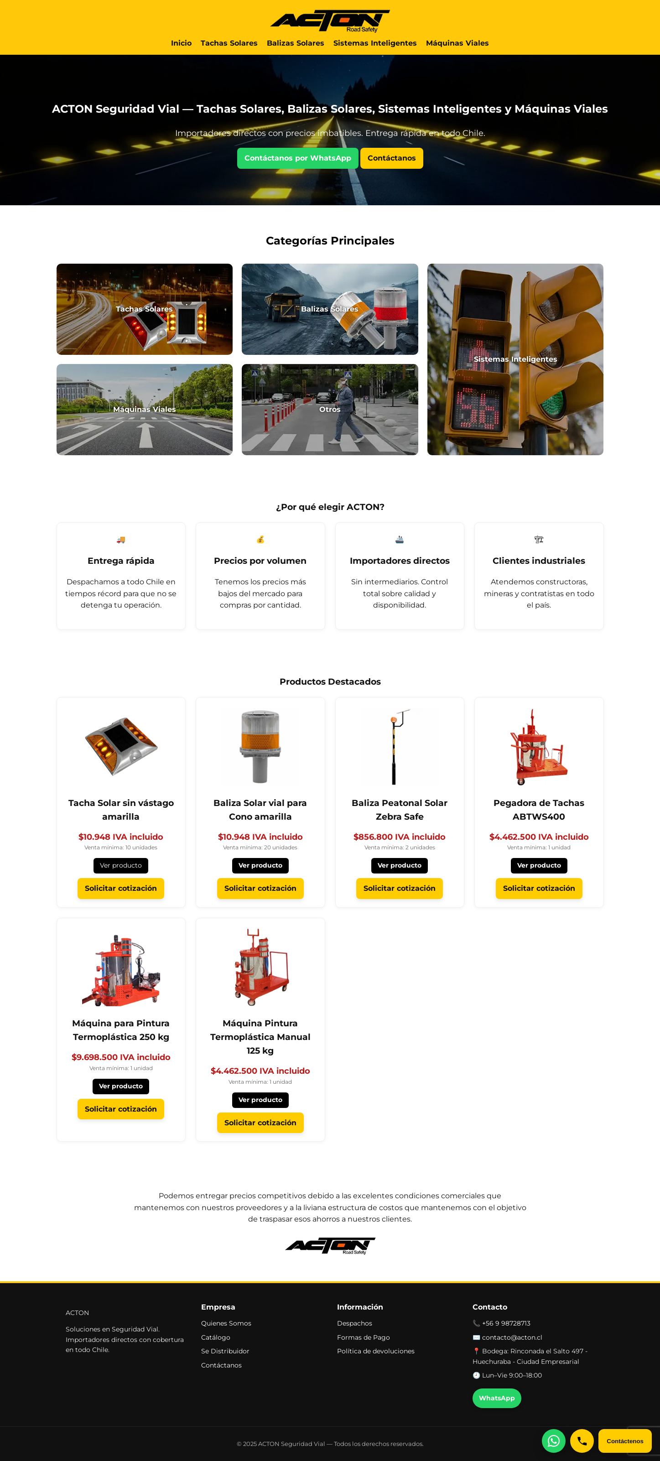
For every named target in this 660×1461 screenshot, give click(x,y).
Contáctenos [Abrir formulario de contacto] (625, 1441)
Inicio (181, 43)
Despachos (354, 1323)
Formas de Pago (363, 1337)
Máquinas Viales (457, 43)
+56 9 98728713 (506, 1323)
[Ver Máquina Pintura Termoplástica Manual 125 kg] (260, 992)
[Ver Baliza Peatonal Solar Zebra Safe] (400, 765)
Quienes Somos (226, 1323)
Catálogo (215, 1337)
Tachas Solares (229, 43)
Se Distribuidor (225, 1351)
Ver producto (121, 865)
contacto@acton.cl (512, 1337)
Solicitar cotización (121, 888)
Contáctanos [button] (221, 1365)
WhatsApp (497, 1398)
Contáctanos (392, 158)
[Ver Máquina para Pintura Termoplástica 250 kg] (121, 985)
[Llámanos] (582, 1441)
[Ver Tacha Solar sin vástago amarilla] (121, 765)
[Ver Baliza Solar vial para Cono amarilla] (260, 765)
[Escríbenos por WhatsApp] (554, 1441)
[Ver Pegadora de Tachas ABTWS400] (539, 765)
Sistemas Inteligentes (375, 43)
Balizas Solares (295, 43)
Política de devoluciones (376, 1351)
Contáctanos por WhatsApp (297, 158)
